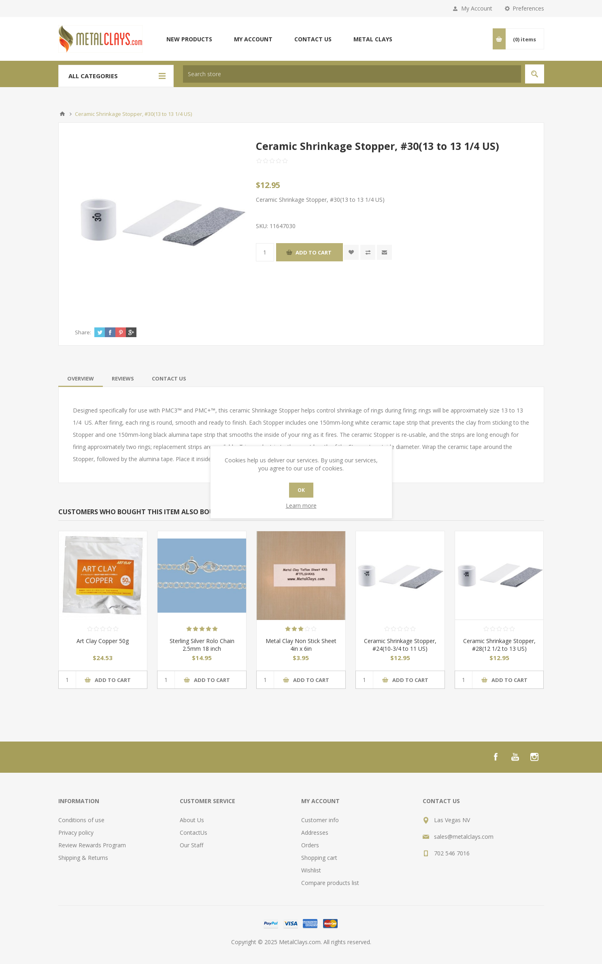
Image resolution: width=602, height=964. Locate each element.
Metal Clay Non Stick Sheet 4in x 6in (301, 644)
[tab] (80, 378)
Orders (310, 845)
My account (253, 39)
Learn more (301, 505)
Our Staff (191, 845)
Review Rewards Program (92, 845)
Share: (83, 332)
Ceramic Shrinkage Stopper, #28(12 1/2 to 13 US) (499, 644)
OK (301, 490)
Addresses (314, 832)
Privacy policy (76, 832)
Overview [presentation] (80, 378)
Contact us (313, 39)
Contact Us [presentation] (169, 378)
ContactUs (193, 832)
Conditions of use (81, 820)
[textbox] (352, 74)
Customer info (320, 820)
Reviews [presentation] (123, 378)
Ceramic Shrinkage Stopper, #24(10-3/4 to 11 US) (400, 644)
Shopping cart (319, 857)
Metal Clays (372, 39)
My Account (476, 8)
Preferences (528, 8)
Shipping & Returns (83, 857)
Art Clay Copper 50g (103, 641)
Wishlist (311, 870)
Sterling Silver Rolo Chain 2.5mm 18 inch (202, 644)
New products (189, 39)
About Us (192, 820)
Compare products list (330, 883)
